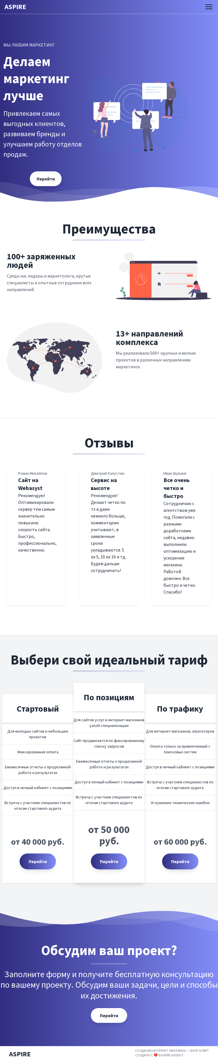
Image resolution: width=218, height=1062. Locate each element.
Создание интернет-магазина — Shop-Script (172, 1050)
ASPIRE (15, 6)
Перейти (38, 861)
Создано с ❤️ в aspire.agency (159, 1055)
